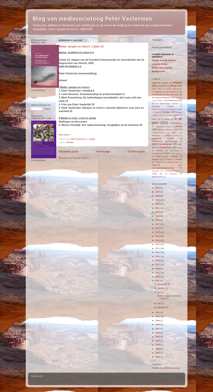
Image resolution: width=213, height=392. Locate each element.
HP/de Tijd (156, 119)
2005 (157, 273)
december (163, 284)
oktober (161, 288)
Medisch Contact (172, 135)
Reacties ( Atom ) (81, 158)
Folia (156, 112)
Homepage (103, 151)
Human (167, 119)
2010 (157, 252)
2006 (157, 268)
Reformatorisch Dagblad (167, 156)
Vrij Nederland (171, 174)
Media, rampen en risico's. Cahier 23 (81, 46)
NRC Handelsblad (162, 144)
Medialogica (156, 135)
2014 (157, 236)
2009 (157, 256)
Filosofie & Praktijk (175, 109)
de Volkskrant (171, 100)
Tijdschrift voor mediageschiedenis (165, 171)
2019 (157, 216)
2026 (157, 188)
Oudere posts (136, 151)
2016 (157, 228)
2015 (157, 232)
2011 (157, 248)
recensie (179, 153)
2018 (157, 220)
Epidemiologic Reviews (169, 103)
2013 (157, 240)
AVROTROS (162, 86)
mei (160, 303)
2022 (157, 204)
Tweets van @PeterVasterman (166, 368)
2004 (157, 277)
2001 (157, 312)
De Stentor (158, 100)
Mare (174, 133)
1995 (157, 337)
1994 (157, 341)
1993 (157, 345)
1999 (157, 320)
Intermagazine (176, 123)
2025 (157, 192)
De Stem (178, 98)
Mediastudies (158, 71)
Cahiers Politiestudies (174, 89)
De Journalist (172, 94)
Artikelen (70, 142)
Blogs (174, 85)
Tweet (34, 98)
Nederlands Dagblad (163, 138)
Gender (166, 112)
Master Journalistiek (162, 68)
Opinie (179, 148)
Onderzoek (165, 147)
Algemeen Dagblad (160, 83)
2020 (157, 212)
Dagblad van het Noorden (165, 92)
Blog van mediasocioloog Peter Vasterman (92, 18)
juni (160, 292)
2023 (157, 200)
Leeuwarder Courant (163, 126)
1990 (157, 353)
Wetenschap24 (157, 177)
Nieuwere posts (69, 151)
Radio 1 (168, 153)
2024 (157, 196)
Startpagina (157, 40)
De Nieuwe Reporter (161, 97)
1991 (157, 349)
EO (153, 103)
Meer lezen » (65, 135)
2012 (157, 244)
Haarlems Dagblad (172, 115)
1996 (157, 333)
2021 (157, 208)
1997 (157, 329)
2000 (157, 316)
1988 (157, 357)
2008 (157, 260)
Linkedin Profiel (160, 64)
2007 (157, 264)
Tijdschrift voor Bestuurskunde (167, 162)
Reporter (155, 159)
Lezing (178, 126)
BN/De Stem (157, 89)
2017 (157, 224)
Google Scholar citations (164, 60)
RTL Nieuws (167, 159)
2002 (157, 280)
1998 (157, 324)
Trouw (154, 174)
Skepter (179, 159)
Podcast (159, 150)
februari (161, 307)
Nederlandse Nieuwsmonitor (164, 141)
